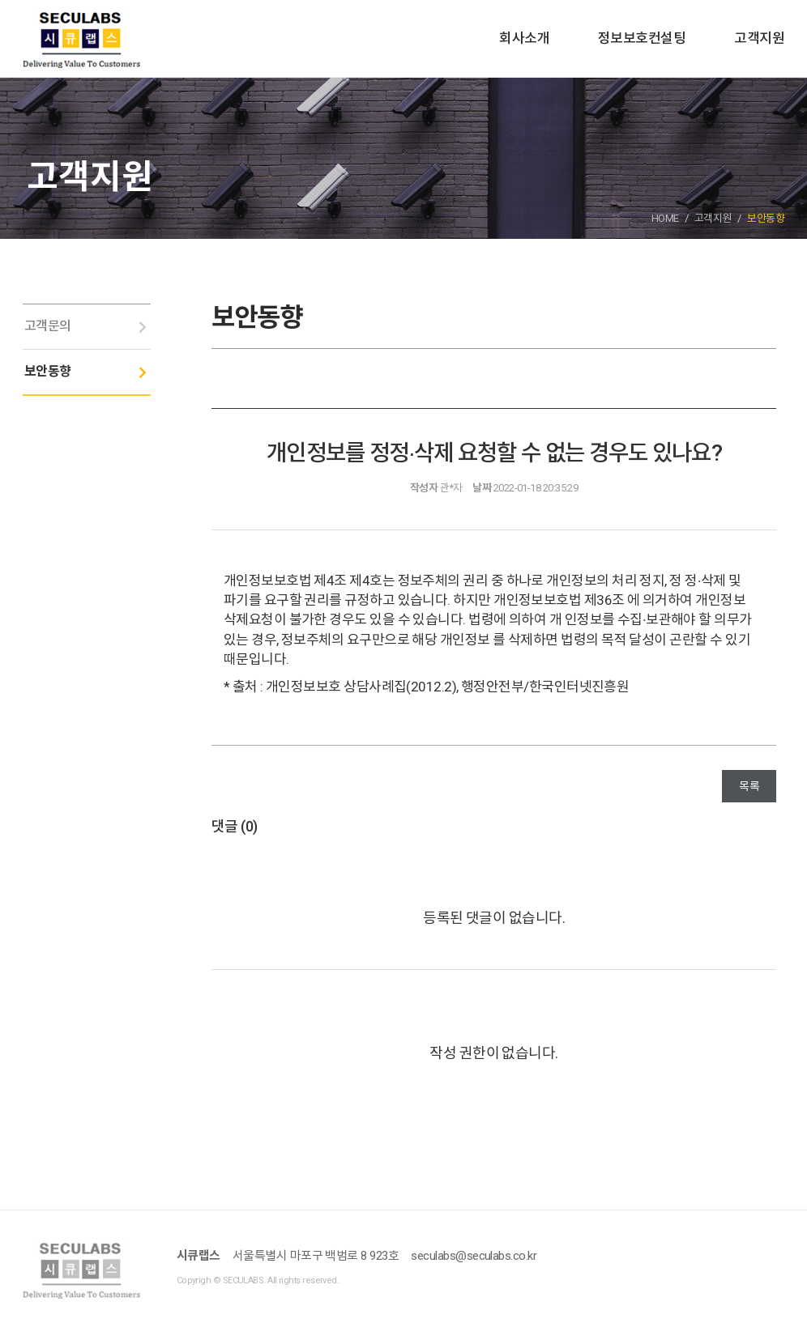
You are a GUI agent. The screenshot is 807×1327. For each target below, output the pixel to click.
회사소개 (524, 38)
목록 (749, 786)
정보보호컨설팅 (641, 38)
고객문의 (47, 326)
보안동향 (47, 371)
